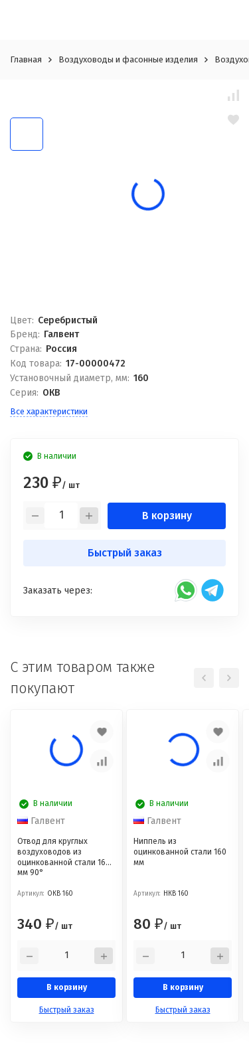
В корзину (167, 515)
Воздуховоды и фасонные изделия (128, 59)
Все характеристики (49, 411)
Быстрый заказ (125, 552)
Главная (26, 59)
